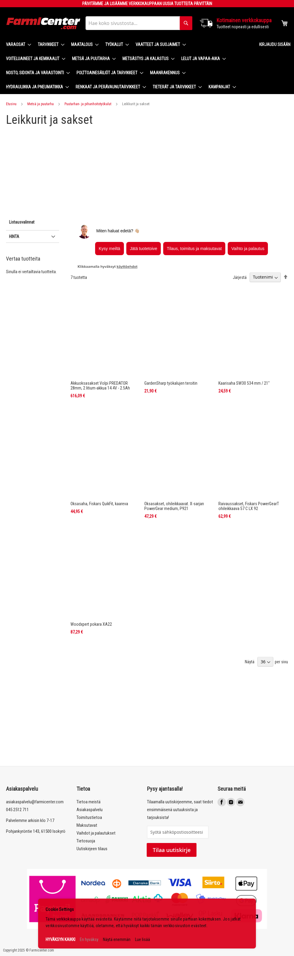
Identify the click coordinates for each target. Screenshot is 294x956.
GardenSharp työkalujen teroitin (170, 383)
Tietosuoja (85, 841)
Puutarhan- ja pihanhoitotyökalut (87, 104)
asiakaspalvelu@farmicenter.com (35, 802)
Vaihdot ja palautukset (96, 833)
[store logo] (43, 23)
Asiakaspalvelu (89, 809)
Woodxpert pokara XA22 (91, 624)
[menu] (128, 66)
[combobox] (139, 23)
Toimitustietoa (89, 817)
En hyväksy (89, 939)
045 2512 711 (17, 809)
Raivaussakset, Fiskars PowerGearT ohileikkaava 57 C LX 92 (248, 506)
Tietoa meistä (88, 802)
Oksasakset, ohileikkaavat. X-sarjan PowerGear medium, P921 (174, 506)
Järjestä (240, 277)
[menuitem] (16, 45)
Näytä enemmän (116, 939)
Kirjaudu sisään (274, 44)
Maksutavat (86, 825)
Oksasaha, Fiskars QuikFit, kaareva (99, 503)
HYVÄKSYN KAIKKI (60, 939)
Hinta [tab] (14, 236)
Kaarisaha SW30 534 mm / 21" (244, 383)
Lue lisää (142, 939)
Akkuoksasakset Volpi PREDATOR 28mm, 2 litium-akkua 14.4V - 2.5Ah (100, 385)
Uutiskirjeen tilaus (91, 848)
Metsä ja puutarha (40, 104)
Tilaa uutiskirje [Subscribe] (171, 850)
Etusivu (11, 104)
